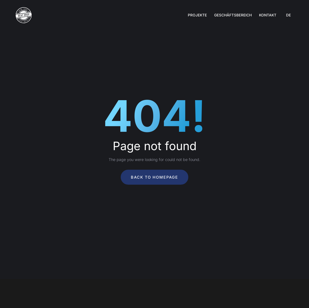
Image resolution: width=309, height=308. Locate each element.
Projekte (197, 15)
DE (288, 15)
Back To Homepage (154, 177)
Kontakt (267, 15)
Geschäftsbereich (233, 15)
